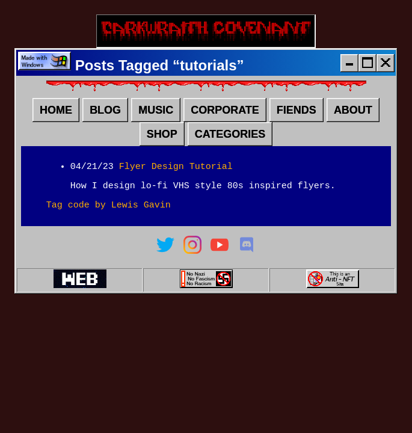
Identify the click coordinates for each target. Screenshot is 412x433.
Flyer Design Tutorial (176, 173)
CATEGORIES (230, 139)
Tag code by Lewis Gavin (108, 215)
